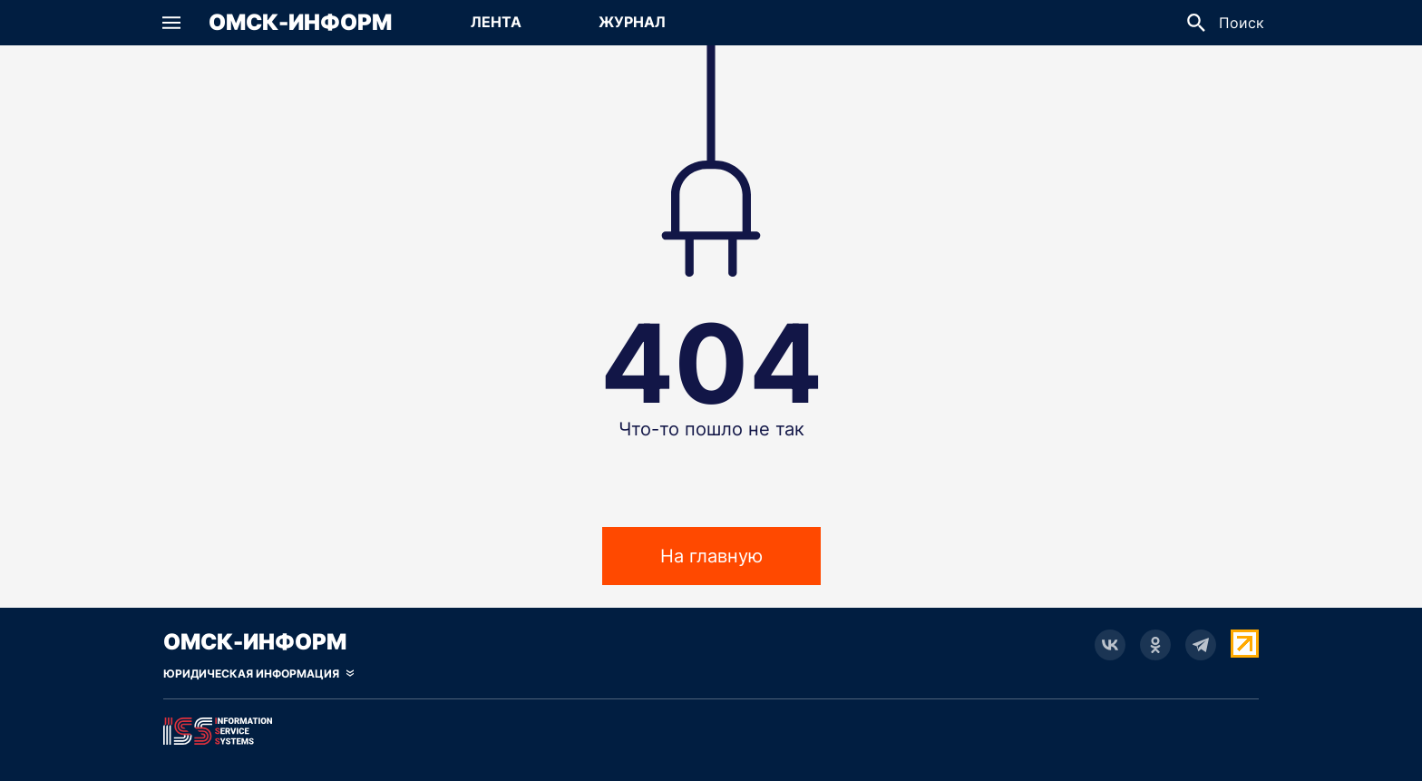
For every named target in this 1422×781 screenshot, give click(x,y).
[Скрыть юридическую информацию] (258, 674)
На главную (711, 556)
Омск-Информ (300, 22)
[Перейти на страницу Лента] (496, 22)
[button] (171, 22)
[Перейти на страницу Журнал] (632, 22)
